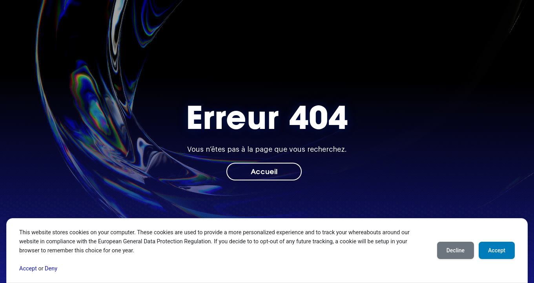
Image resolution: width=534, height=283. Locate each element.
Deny (51, 268)
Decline (456, 250)
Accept (28, 268)
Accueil (264, 170)
